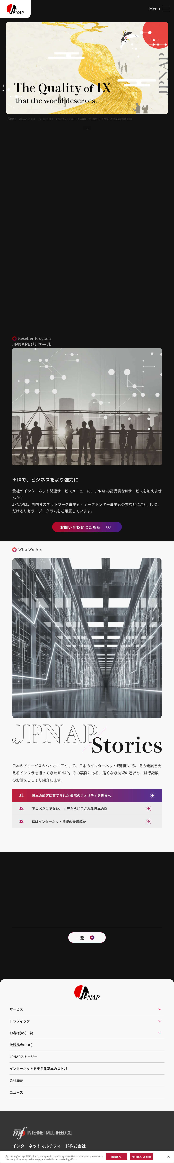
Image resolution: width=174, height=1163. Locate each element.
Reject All (116, 1158)
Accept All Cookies (141, 1158)
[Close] (168, 1158)
